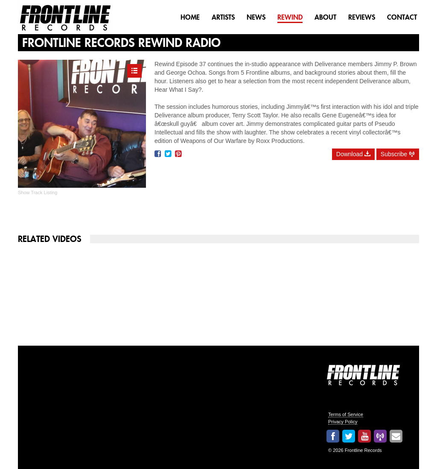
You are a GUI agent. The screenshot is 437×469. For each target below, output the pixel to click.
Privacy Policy (342, 421)
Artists (223, 17)
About (325, 17)
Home (190, 17)
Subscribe (398, 154)
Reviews (361, 17)
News (256, 17)
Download (353, 154)
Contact (402, 17)
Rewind (290, 17)
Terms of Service (345, 414)
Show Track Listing (37, 192)
